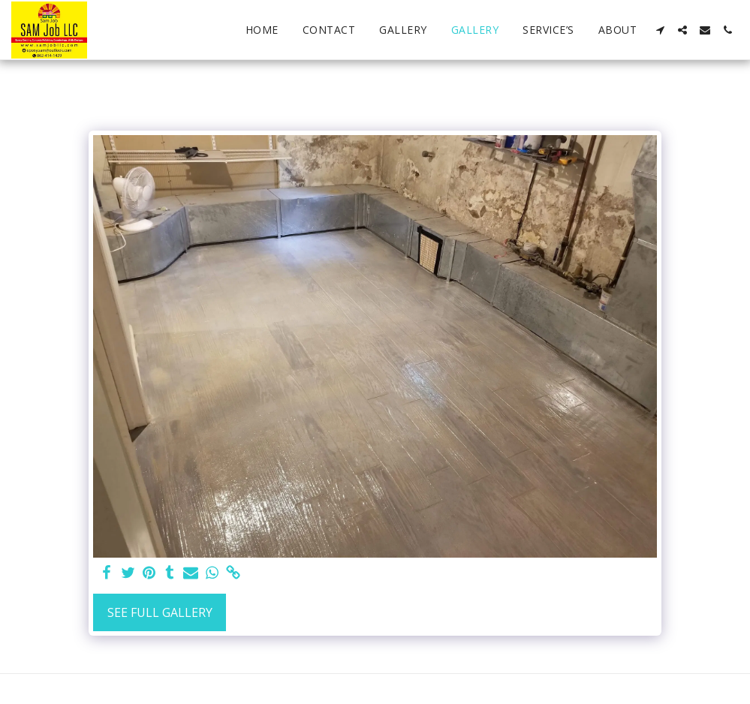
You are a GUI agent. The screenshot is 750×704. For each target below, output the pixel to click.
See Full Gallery (159, 612)
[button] (659, 30)
